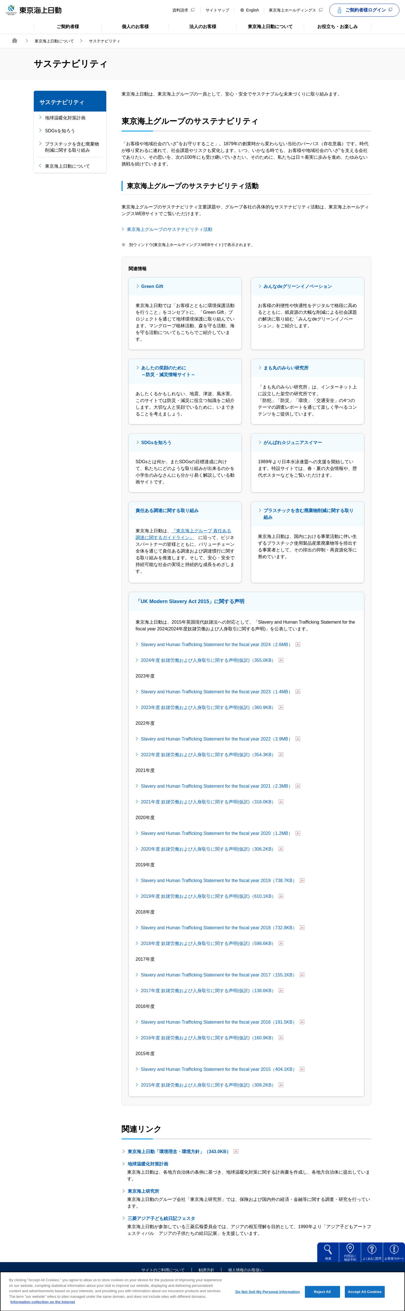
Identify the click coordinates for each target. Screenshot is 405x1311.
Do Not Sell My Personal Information (267, 1297)
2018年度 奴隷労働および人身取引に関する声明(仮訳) (212, 943)
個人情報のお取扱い (246, 1270)
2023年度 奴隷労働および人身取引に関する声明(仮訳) (212, 707)
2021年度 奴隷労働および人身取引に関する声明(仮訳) (212, 801)
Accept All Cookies (365, 1297)
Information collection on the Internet (42, 1307)
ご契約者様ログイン (363, 10)
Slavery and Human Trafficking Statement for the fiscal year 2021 (220, 786)
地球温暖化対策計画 (65, 117)
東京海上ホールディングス (295, 10)
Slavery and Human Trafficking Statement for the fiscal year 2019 (222, 880)
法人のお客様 (192, 26)
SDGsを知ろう (60, 130)
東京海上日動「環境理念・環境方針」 (183, 1151)
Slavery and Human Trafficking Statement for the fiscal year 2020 (220, 833)
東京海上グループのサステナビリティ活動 (173, 229)
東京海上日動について (264, 26)
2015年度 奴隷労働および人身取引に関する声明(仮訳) (212, 1085)
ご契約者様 (56, 26)
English (249, 10)
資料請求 (183, 10)
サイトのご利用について (163, 1270)
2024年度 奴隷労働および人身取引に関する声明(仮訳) (212, 660)
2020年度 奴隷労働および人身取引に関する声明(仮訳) (212, 849)
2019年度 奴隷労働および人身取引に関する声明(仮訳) (212, 896)
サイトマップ (217, 10)
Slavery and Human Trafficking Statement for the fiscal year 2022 (220, 739)
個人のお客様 (125, 26)
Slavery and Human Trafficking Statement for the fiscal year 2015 (222, 1069)
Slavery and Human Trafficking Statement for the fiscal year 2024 (220, 644)
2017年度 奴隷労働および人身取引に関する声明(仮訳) (212, 990)
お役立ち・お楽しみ (331, 26)
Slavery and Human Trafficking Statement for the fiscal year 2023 (220, 691)
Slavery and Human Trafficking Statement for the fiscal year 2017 (222, 975)
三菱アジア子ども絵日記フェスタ (165, 1218)
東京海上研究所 (147, 1191)
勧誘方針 (206, 1270)
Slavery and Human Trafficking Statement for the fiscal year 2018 (222, 927)
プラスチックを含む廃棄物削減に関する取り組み (72, 147)
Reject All (322, 1297)
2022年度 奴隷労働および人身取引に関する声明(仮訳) (212, 754)
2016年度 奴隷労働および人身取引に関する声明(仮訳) (212, 1037)
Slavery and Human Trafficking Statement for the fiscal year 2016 (222, 1022)
